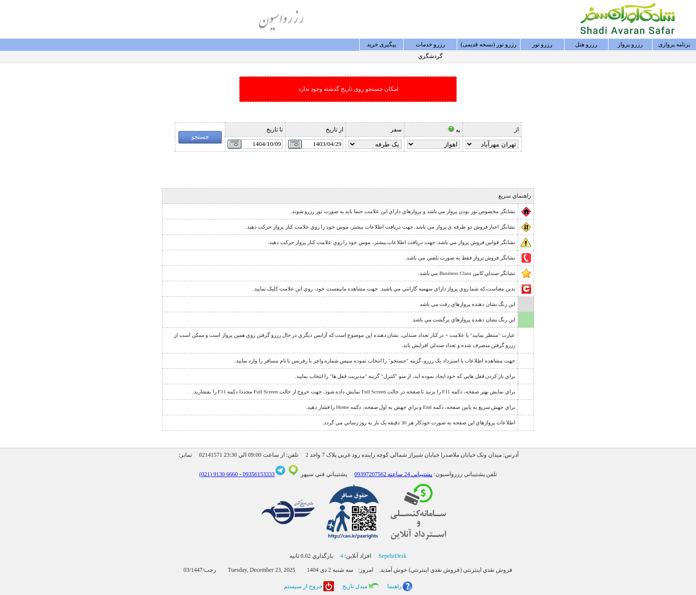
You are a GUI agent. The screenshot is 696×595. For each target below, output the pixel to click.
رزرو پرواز (630, 44)
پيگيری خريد (381, 44)
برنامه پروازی (674, 44)
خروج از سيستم (303, 586)
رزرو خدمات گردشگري (430, 46)
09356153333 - (256, 474)
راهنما (394, 586)
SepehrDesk (392, 555)
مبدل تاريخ (354, 586)
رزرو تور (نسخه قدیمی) (489, 44)
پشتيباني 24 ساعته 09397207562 (393, 474)
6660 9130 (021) (218, 474)
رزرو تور (542, 44)
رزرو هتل (586, 44)
